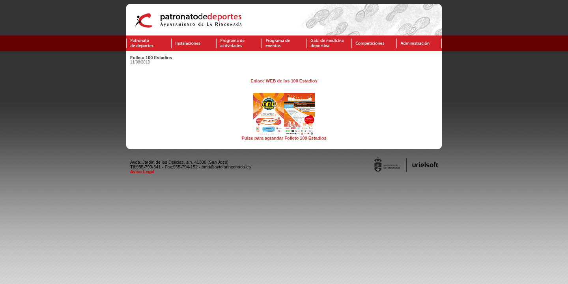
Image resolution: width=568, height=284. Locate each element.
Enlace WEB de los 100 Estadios (283, 80)
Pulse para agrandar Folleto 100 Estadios (283, 136)
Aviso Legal (142, 171)
